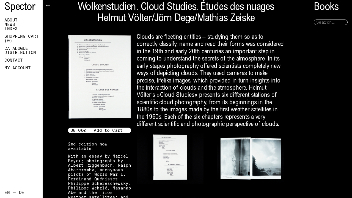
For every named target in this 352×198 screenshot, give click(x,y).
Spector (19, 7)
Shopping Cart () (21, 38)
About (11, 20)
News (9, 24)
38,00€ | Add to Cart (96, 130)
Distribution (20, 52)
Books (326, 7)
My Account (17, 68)
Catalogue (16, 48)
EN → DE (14, 192)
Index (11, 28)
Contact (13, 60)
